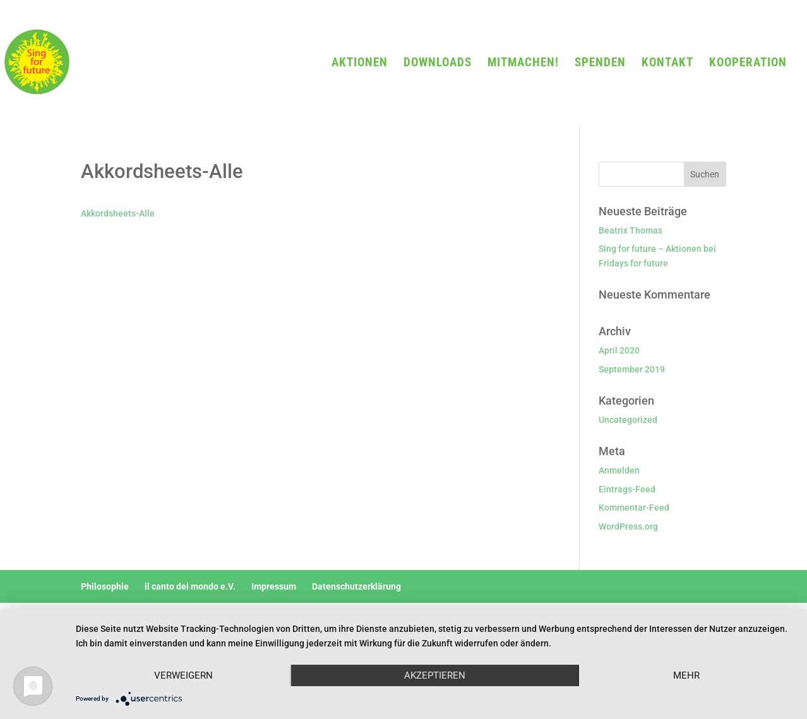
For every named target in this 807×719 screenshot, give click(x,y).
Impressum (273, 586)
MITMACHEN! (523, 63)
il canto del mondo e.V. (190, 586)
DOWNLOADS (438, 63)
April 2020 (619, 350)
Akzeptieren (434, 675)
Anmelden (619, 470)
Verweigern (183, 675)
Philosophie (105, 586)
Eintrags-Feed (627, 489)
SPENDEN (600, 63)
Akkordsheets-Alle (118, 213)
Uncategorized (628, 420)
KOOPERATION (748, 63)
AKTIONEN (360, 63)
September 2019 (632, 369)
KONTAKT (667, 63)
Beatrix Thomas (630, 230)
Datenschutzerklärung (356, 586)
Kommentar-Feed (634, 507)
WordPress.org (628, 526)
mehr (686, 675)
